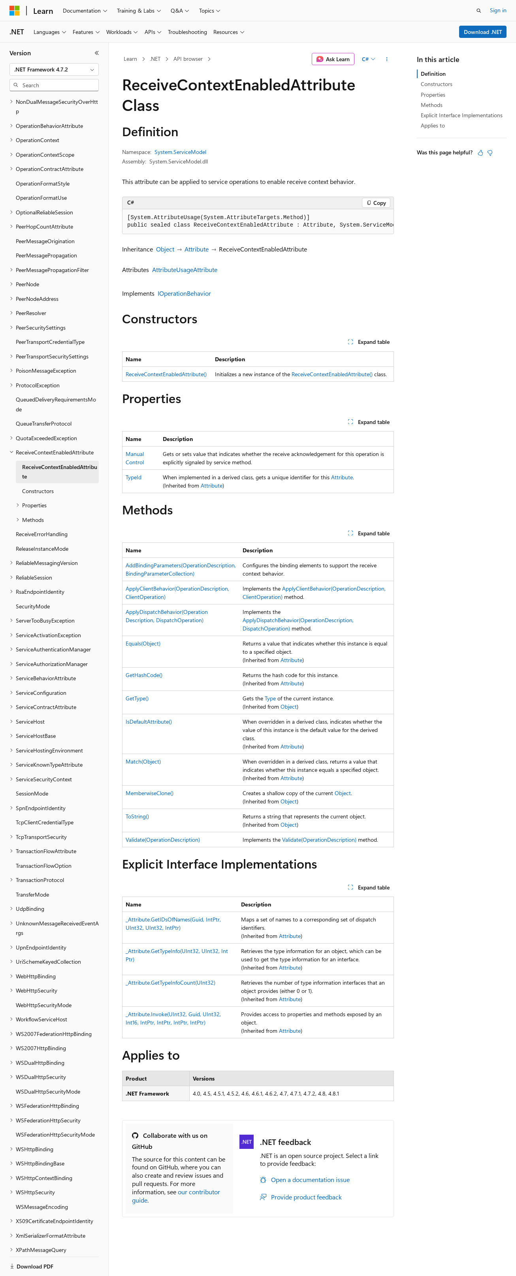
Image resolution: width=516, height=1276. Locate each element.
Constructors (436, 84)
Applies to (433, 125)
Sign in (498, 10)
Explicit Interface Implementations (462, 115)
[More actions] (387, 59)
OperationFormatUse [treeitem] (41, 170)
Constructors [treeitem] (38, 463)
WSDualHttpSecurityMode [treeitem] (48, 1064)
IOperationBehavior (184, 293)
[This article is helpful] (480, 153)
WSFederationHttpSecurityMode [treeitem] (55, 1107)
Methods (432, 105)
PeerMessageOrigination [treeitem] (45, 214)
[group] (258, 221)
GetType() (137, 698)
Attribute (197, 249)
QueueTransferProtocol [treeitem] (44, 396)
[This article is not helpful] (490, 153)
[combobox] (54, 69)
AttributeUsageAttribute (184, 269)
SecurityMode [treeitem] (33, 579)
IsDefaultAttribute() (149, 721)
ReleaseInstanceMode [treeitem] (42, 521)
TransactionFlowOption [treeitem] (44, 838)
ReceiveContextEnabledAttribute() (166, 374)
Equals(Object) (143, 643)
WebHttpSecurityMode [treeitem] (44, 977)
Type (270, 698)
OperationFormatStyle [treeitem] (43, 156)
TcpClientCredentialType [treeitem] (44, 795)
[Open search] (479, 11)
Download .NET (483, 32)
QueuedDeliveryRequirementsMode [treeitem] (56, 377)
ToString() (137, 816)
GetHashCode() (144, 675)
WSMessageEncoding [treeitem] (42, 1179)
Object (165, 249)
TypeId (133, 477)
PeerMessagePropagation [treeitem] (46, 228)
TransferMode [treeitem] (32, 867)
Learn (130, 58)
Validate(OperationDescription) (163, 839)
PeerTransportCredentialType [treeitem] (50, 314)
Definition (433, 73)
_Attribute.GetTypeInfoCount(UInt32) (170, 982)
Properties (433, 94)
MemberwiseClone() (149, 793)
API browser (188, 58)
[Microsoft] (14, 11)
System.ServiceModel (180, 152)
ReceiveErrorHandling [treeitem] (42, 506)
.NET (155, 58)
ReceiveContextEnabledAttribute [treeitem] (59, 444)
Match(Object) (143, 761)
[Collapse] (97, 53)
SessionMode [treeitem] (32, 766)
